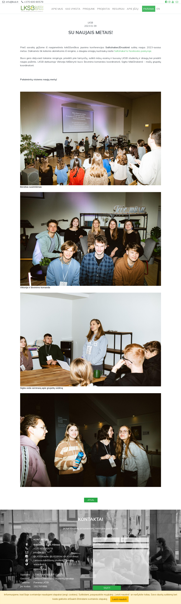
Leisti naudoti (119, 599)
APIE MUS (57, 8)
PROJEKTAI (103, 8)
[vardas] (106, 539)
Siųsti (107, 587)
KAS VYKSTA (72, 8)
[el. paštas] (135, 539)
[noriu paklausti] (121, 545)
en (158, 8)
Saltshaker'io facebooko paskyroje (132, 50)
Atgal (91, 500)
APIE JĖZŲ (132, 8)
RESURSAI (118, 8)
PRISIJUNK (89, 8)
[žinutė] (121, 566)
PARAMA (148, 8)
